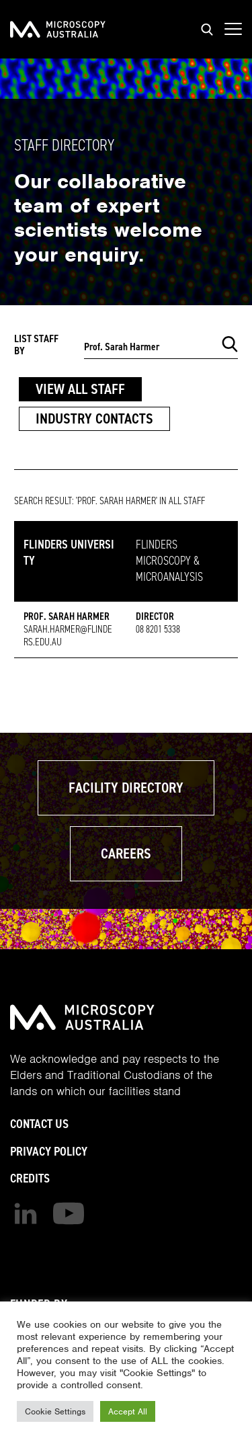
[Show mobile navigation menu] (233, 29)
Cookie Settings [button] (55, 1411)
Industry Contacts (94, 418)
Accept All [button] (127, 1411)
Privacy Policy (48, 1151)
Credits (30, 1178)
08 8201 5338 (158, 629)
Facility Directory (126, 787)
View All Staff (80, 389)
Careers (126, 853)
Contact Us (39, 1123)
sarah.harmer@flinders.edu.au (68, 636)
